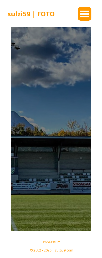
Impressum (51, 242)
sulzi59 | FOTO (31, 13)
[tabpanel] (35, 14)
